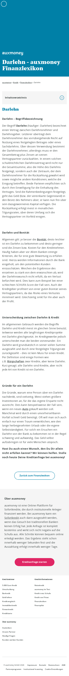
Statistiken (7, 628)
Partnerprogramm (13, 669)
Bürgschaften (15, 361)
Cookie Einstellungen (54, 669)
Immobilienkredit (9, 605)
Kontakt (42, 665)
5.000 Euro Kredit (9, 585)
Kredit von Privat (42, 597)
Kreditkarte (7, 613)
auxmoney (6, 82)
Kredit (15, 82)
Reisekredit (39, 585)
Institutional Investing (33, 669)
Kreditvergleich (8, 601)
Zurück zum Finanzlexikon (34, 475)
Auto (25, 409)
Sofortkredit (11, 517)
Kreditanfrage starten (34, 562)
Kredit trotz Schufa (43, 593)
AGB (63, 665)
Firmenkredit (7, 609)
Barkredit (6, 593)
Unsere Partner (9, 632)
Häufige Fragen (8, 636)
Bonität (41, 239)
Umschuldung (8, 589)
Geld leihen (7, 597)
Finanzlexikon (26, 82)
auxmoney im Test (42, 589)
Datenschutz (53, 665)
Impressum (32, 665)
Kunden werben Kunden (12, 640)
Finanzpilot (39, 605)
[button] (62, 98)
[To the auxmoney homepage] (12, 53)
